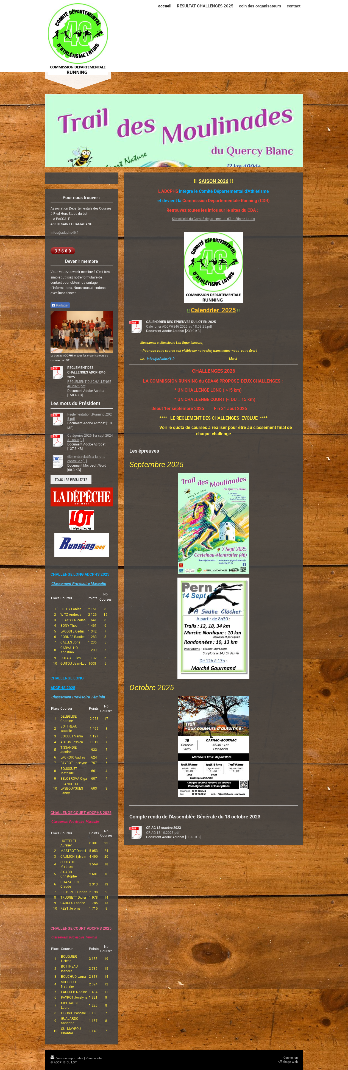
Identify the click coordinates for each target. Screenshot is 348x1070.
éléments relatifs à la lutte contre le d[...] (86, 458)
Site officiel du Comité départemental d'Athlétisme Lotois (213, 218)
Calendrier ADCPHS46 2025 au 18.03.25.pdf (179, 326)
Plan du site (94, 1058)
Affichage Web (288, 1062)
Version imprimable (67, 1058)
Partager (60, 305)
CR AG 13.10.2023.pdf (162, 832)
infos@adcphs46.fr (65, 232)
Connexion (290, 1057)
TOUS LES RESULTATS (71, 479)
